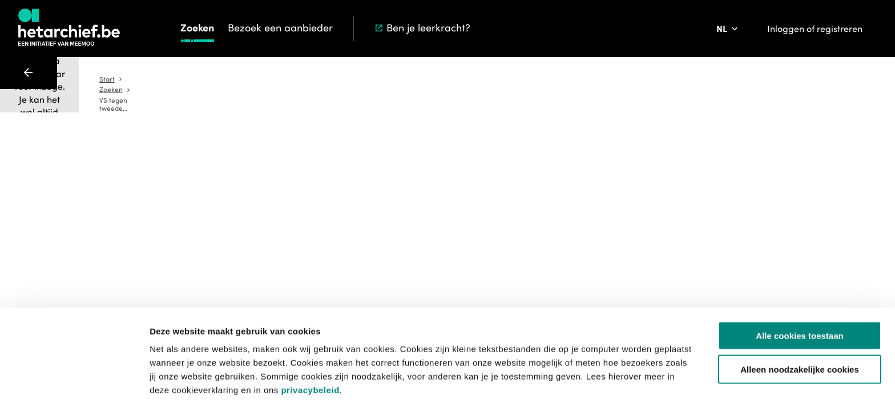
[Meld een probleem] (605, 181)
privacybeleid (310, 351)
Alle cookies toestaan (799, 297)
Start (397, 79)
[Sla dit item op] (573, 181)
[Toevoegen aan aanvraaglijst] (471, 181)
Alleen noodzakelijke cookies (799, 331)
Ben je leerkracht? (422, 27)
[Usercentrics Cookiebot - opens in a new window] (74, 388)
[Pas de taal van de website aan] (728, 28)
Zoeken (197, 27)
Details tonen (617, 388)
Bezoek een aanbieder (280, 27)
